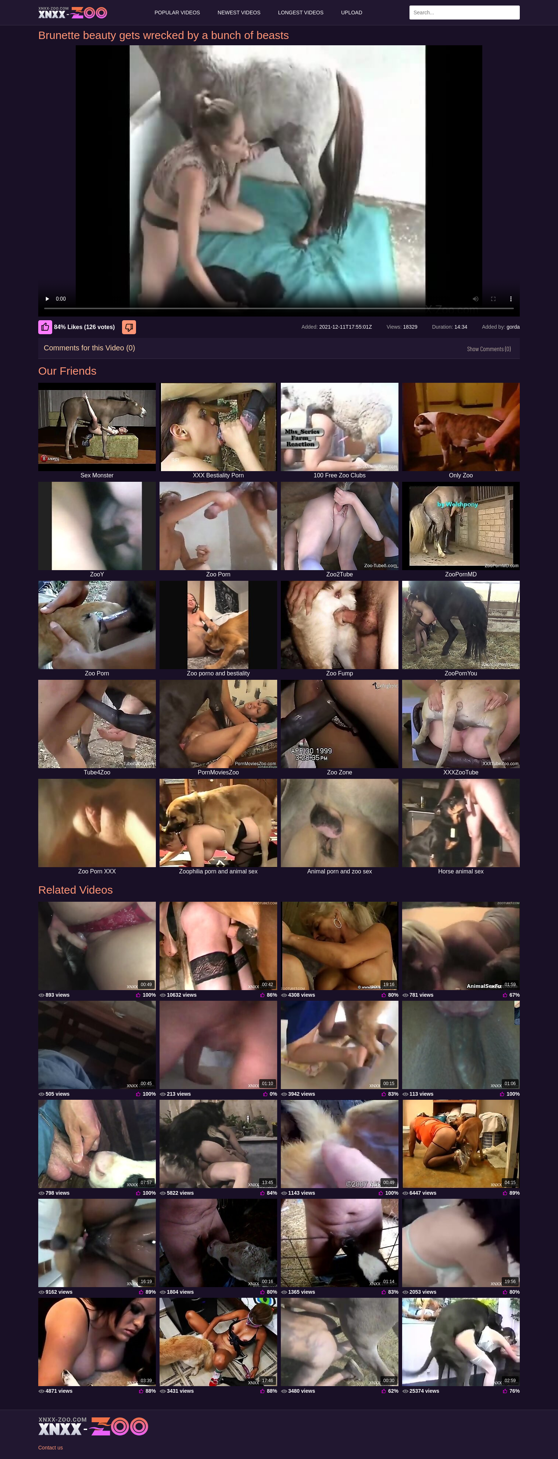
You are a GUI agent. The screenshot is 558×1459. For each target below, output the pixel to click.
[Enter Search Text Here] (464, 13)
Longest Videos (300, 12)
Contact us (50, 1448)
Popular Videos (177, 12)
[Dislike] (130, 327)
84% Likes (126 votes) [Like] (76, 327)
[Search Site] (513, 13)
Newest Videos (239, 12)
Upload (351, 12)
